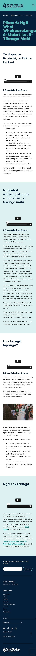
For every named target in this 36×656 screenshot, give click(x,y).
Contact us (6, 622)
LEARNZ (5, 599)
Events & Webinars (9, 604)
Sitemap (5, 631)
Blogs (4, 609)
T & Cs (5, 596)
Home (5, 15)
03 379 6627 (9, 582)
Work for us (6, 594)
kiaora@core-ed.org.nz (10, 584)
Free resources (16, 15)
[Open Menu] (33, 5)
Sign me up (28, 569)
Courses (5, 601)
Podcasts (5, 606)
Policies (10, 631)
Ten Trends (6, 612)
